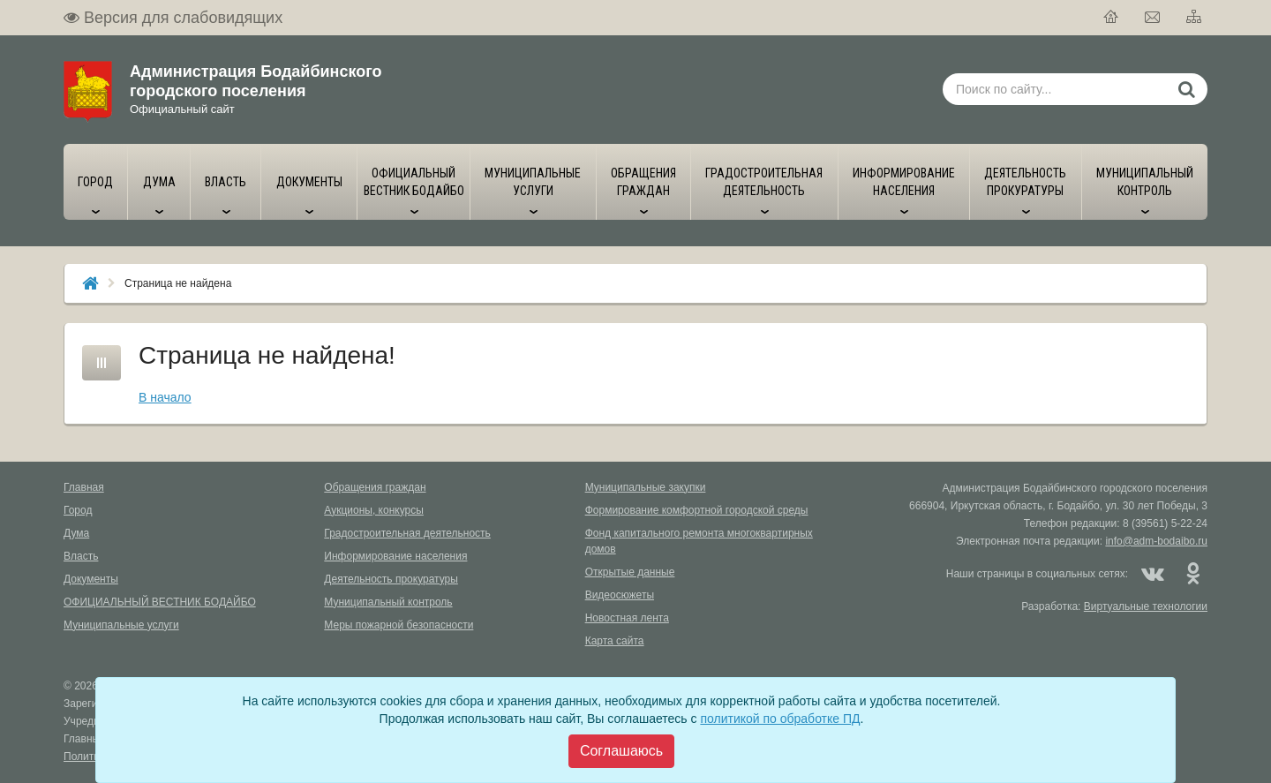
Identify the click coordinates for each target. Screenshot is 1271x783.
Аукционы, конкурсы (374, 510)
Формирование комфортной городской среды (696, 510)
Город (78, 510)
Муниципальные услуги (121, 625)
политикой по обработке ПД (780, 718)
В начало (165, 397)
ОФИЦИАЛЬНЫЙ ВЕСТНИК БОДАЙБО (160, 602)
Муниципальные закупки (645, 487)
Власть (81, 556)
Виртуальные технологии (1145, 606)
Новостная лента (627, 618)
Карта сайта (614, 641)
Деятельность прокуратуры (391, 579)
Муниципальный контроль (388, 602)
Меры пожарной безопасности (398, 625)
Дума (76, 533)
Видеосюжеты (619, 595)
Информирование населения (395, 556)
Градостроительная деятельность (407, 533)
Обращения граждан (374, 487)
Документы (91, 579)
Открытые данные (630, 572)
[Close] (621, 751)
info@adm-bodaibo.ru (1156, 541)
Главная (84, 487)
